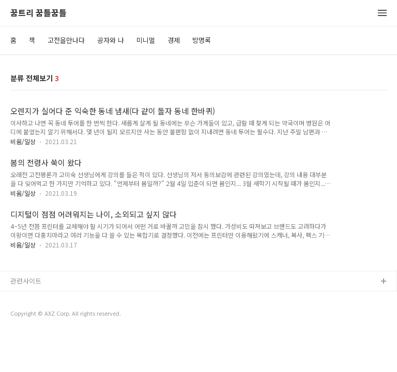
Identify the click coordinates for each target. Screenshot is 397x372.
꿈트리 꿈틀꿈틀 (38, 13)
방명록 (201, 40)
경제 (173, 40)
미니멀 (145, 40)
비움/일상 (23, 141)
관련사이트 (25, 281)
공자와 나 (110, 40)
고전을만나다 (66, 40)
